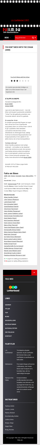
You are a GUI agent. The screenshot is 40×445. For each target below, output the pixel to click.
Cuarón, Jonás (9, 409)
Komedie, (19, 176)
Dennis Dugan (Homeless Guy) (13, 216)
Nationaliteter (11, 328)
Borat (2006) (9, 104)
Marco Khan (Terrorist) (11, 225)
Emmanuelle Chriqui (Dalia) (12, 230)
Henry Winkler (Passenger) (12, 211)
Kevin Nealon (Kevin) (10, 218)
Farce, (24, 176)
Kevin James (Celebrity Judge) (13, 213)
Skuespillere (10, 320)
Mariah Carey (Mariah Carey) (12, 250)
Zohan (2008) (9, 106)
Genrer (8, 305)
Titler (7, 309)
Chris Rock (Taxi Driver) (11, 209)
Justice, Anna (9, 419)
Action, (13, 176)
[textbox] (26, 38)
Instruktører (10, 324)
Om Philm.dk (9, 332)
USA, (9, 176)
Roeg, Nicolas (9, 429)
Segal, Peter (8, 426)
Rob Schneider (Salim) (11, 204)
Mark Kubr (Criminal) (10, 234)
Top (6, 312)
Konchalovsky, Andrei (11, 416)
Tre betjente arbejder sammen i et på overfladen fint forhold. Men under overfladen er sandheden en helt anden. (25, 355)
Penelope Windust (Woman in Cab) (14, 255)
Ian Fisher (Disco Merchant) (12, 236)
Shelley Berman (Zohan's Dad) (13, 248)
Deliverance (8, 364)
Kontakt (8, 336)
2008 (5, 176)
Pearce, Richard (10, 413)
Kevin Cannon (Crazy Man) (12, 223)
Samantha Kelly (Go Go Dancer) (13, 246)
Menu (8, 38)
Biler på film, (29, 176)
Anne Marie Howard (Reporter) (13, 241)
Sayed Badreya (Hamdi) (11, 206)
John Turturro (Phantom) (11, 199)
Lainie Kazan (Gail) (9, 202)
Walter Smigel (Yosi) (10, 243)
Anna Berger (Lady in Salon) (12, 253)
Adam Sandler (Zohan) (11, 197)
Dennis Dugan (12, 184)
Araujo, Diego (9, 423)
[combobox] (26, 37)
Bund (7, 316)
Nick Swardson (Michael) (12, 220)
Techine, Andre (9, 406)
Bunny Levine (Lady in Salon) (13, 239)
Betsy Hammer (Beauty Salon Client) (15, 232)
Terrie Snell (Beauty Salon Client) (14, 227)
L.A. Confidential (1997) (20, 20)
